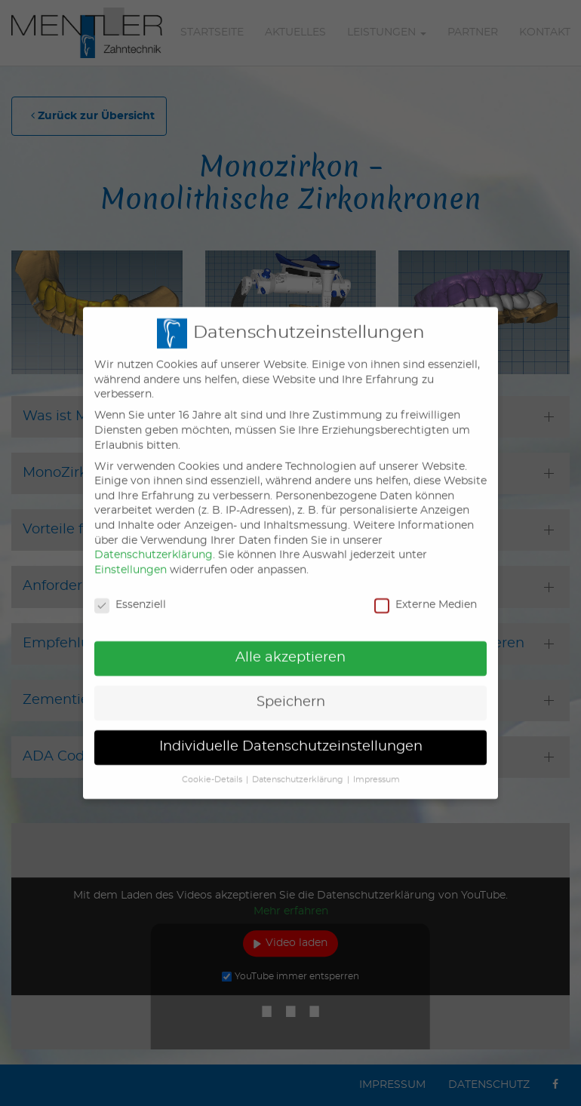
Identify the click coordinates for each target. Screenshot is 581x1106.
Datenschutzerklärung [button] (297, 768)
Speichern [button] (291, 691)
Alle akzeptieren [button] (290, 646)
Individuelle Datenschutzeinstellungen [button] (291, 735)
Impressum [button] (376, 768)
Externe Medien (425, 593)
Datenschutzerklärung (153, 543)
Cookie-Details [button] (212, 768)
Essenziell (130, 593)
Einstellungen (130, 558)
